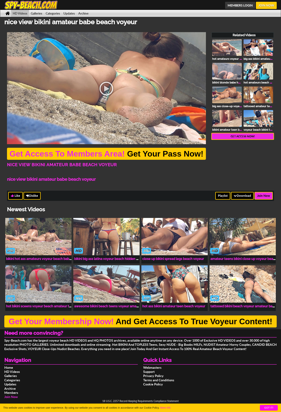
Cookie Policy (153, 384)
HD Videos (20, 13)
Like (15, 195)
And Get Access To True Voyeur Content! (140, 321)
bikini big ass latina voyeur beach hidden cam (108, 259)
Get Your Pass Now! (106, 153)
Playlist (223, 195)
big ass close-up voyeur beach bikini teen (238, 106)
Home (8, 367)
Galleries (36, 13)
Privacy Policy (153, 376)
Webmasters (152, 367)
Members (11, 393)
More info (165, 407)
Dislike (32, 195)
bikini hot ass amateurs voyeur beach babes (39, 259)
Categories (53, 13)
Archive (83, 13)
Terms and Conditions (158, 380)
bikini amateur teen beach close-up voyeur (239, 129)
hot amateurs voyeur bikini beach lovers (237, 58)
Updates (69, 13)
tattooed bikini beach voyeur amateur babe (243, 306)
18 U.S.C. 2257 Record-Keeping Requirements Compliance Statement (140, 400)
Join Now (263, 195)
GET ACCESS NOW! (243, 136)
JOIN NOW (266, 5)
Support (149, 372)
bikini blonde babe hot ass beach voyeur (237, 82)
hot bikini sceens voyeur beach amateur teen (40, 306)
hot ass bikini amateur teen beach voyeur (173, 306)
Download (242, 195)
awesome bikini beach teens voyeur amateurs (109, 306)
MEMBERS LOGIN (240, 5)
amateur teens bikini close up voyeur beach (243, 259)
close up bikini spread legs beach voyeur (173, 259)
